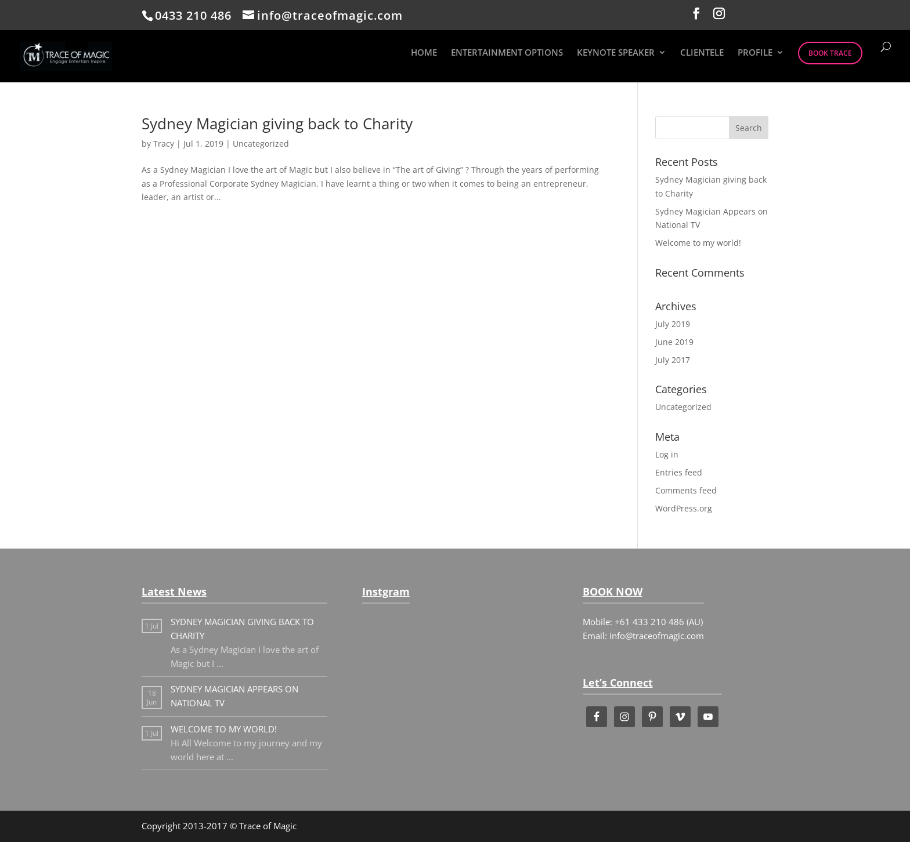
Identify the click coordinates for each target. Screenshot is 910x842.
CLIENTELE (702, 53)
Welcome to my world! (698, 242)
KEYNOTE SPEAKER (616, 53)
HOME (424, 53)
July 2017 (672, 359)
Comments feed (686, 490)
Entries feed (678, 472)
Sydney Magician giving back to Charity (277, 123)
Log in (666, 454)
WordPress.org (683, 508)
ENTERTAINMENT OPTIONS (507, 53)
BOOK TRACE (830, 53)
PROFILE (755, 53)
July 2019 (672, 323)
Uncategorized (261, 143)
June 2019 (674, 341)
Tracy (163, 143)
